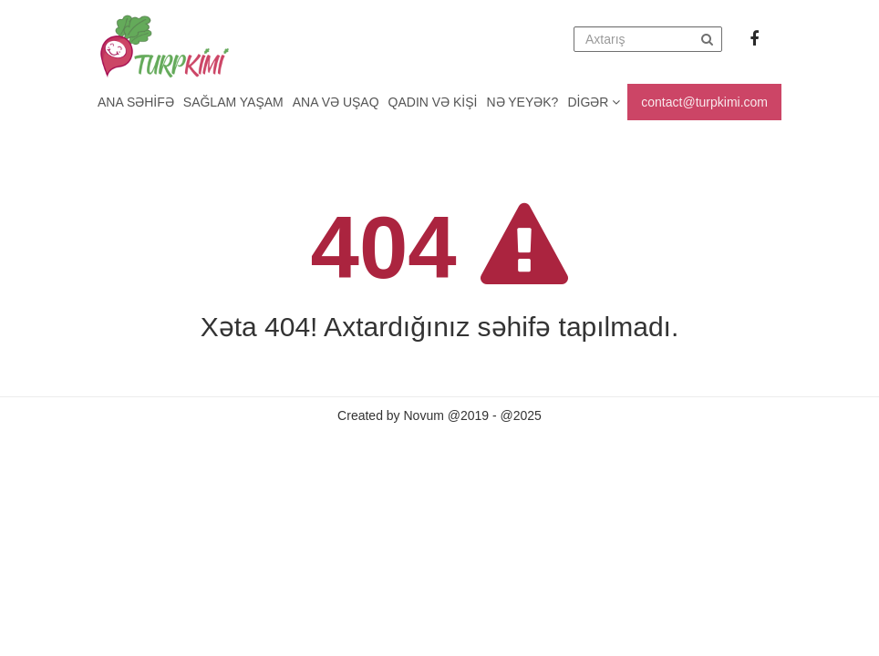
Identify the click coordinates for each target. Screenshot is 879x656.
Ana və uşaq (336, 102)
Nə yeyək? (523, 102)
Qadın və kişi (433, 102)
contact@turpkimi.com (704, 102)
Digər (593, 102)
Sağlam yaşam (233, 102)
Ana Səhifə (136, 102)
